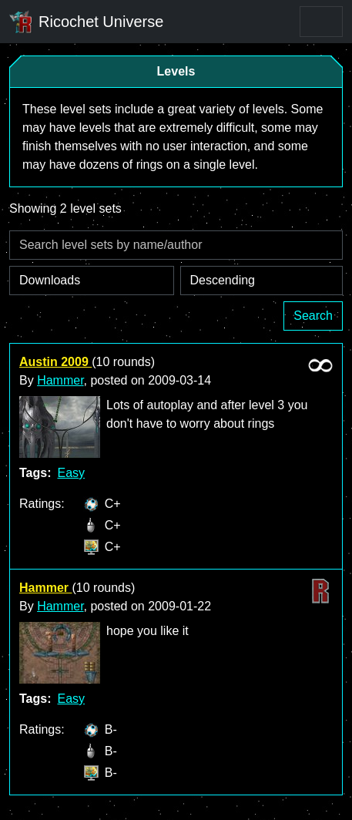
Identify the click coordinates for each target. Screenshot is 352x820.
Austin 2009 (55, 361)
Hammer (60, 380)
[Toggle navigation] (321, 21)
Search (313, 315)
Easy (71, 472)
